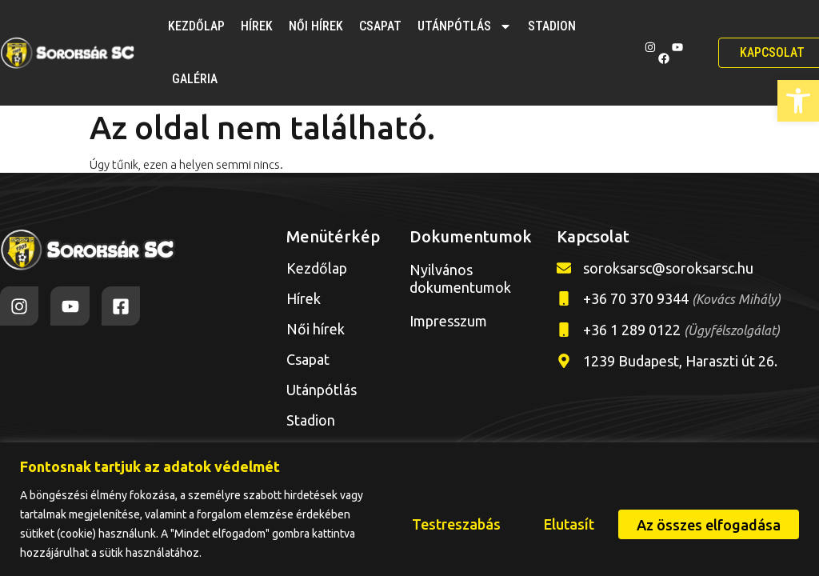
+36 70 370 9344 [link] (682, 298)
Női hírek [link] (316, 26)
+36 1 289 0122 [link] (681, 330)
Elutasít (561, 524)
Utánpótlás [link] (464, 26)
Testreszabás (443, 524)
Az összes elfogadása (706, 524)
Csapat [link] (380, 26)
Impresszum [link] (448, 321)
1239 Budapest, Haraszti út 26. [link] (680, 361)
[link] (798, 101)
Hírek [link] (257, 26)
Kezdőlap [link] (196, 26)
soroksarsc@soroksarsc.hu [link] (668, 268)
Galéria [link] (195, 78)
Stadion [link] (552, 26)
